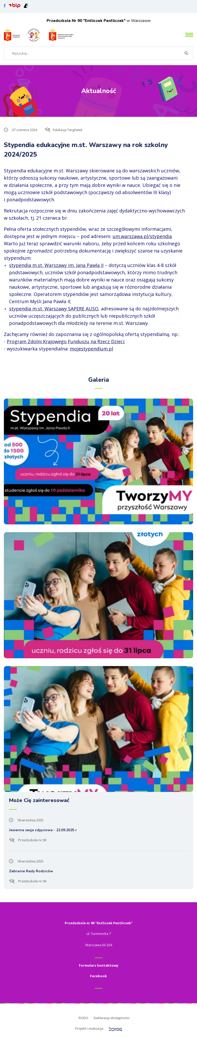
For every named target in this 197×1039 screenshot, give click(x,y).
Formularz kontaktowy (98, 965)
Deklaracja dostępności (111, 1017)
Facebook (98, 976)
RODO (83, 1017)
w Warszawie (99, 20)
